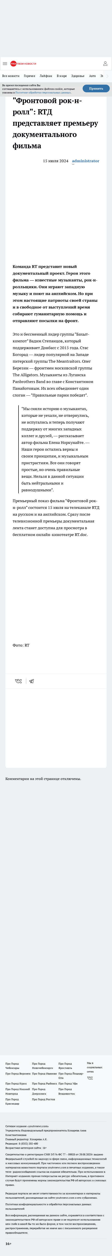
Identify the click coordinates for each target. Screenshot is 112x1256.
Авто (92, 76)
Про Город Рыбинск (44, 1083)
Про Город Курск (16, 1083)
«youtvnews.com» (38, 1126)
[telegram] (32, 681)
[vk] (19, 681)
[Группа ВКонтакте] (90, 1078)
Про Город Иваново (44, 1073)
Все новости (10, 76)
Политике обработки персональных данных (43, 92)
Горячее (29, 76)
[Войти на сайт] (105, 63)
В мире (62, 76)
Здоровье (77, 76)
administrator (85, 160)
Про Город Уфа (67, 1083)
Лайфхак (46, 76)
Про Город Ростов (43, 1099)
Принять (96, 88)
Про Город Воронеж (18, 1073)
